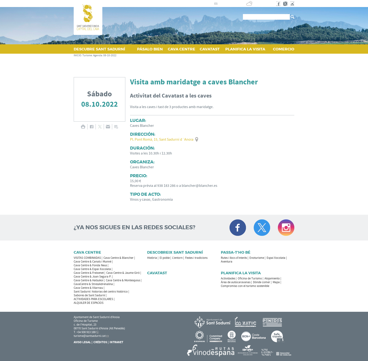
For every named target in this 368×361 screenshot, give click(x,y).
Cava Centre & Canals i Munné (92, 261)
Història (152, 258)
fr (221, 4)
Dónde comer (261, 282)
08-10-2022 (109, 55)
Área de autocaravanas (235, 282)
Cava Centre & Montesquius (123, 280)
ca (210, 4)
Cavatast (157, 273)
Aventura (226, 261)
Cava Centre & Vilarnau (88, 288)
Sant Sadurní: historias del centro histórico (101, 291)
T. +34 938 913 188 (85, 332)
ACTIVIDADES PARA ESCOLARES (93, 299)
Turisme (87, 55)
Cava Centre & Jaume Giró (123, 273)
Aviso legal (82, 342)
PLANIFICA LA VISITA (245, 49)
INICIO (77, 55)
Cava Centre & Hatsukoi (88, 280)
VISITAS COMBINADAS (87, 258)
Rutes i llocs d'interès (234, 258)
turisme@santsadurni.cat (90, 336)
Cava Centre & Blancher (119, 258)
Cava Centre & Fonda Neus (90, 265)
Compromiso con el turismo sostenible (245, 286)
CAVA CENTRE (181, 49)
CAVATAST (210, 49)
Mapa (276, 282)
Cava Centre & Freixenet (89, 273)
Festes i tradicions (196, 258)
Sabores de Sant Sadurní (89, 295)
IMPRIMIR (83, 126)
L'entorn (177, 258)
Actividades (228, 278)
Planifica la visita (241, 273)
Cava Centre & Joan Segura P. (92, 276)
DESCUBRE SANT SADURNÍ (99, 49)
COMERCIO (283, 49)
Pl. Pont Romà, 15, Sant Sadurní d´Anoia (161, 139)
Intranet (116, 342)
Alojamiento (272, 278)
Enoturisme (256, 258)
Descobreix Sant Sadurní (175, 252)
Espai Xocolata (276, 258)
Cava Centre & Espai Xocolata (92, 269)
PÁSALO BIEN (150, 49)
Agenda (97, 55)
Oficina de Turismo (250, 278)
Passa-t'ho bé (235, 252)
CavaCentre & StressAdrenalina (93, 284)
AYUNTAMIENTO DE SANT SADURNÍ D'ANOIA (171, 3)
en (227, 4)
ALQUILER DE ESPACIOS (89, 303)
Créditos (100, 342)
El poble (165, 258)
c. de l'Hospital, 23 (85, 325)
